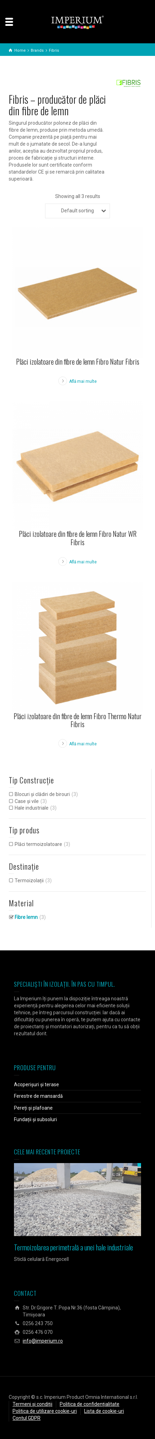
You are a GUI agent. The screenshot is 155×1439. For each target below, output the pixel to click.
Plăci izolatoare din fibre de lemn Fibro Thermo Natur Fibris (78, 720)
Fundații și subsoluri (35, 1119)
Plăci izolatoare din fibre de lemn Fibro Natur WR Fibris (77, 537)
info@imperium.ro (43, 1341)
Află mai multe (83, 381)
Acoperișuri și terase (36, 1084)
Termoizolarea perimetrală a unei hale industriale (73, 1247)
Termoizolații (29, 880)
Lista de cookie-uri (104, 1411)
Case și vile (27, 801)
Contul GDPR (26, 1418)
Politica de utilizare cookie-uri (45, 1411)
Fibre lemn (26, 917)
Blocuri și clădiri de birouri (42, 794)
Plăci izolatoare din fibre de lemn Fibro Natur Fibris (77, 361)
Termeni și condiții (32, 1404)
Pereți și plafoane (33, 1108)
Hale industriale (32, 808)
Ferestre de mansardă (38, 1096)
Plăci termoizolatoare (38, 844)
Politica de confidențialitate (89, 1404)
